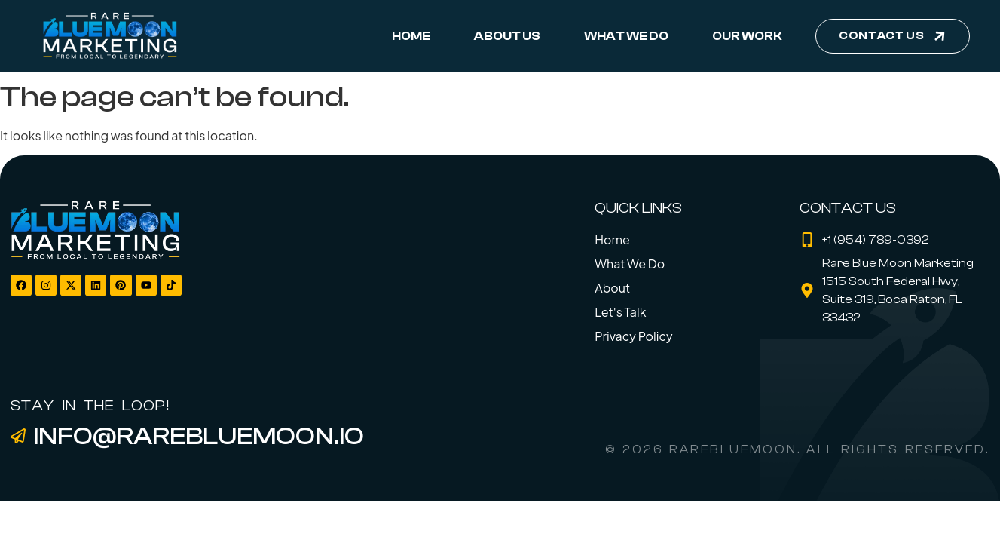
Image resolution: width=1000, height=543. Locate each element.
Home (411, 36)
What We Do (626, 36)
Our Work (747, 36)
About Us (507, 36)
